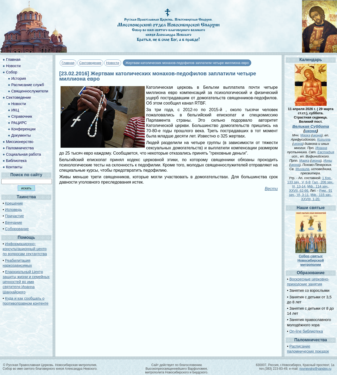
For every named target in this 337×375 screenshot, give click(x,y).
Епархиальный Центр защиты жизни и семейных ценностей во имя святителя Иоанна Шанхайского (26, 282)
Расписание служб (27, 85)
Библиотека (16, 161)
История (18, 78)
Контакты (14, 167)
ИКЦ (15, 110)
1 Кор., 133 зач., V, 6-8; (310, 180)
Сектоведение (90, 63)
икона (310, 131)
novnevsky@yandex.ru (315, 369)
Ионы (327, 160)
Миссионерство (19, 142)
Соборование (17, 229)
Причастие (14, 216)
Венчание (13, 222)
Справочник (21, 116)
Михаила (302, 169)
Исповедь (13, 210)
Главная (68, 63)
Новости (112, 63)
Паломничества (20, 148)
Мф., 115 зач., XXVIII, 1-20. (317, 197)
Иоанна (321, 148)
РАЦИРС (19, 123)
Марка (305, 135)
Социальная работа (23, 154)
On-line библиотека (306, 331)
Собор (11, 72)
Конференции (23, 129)
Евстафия (326, 152)
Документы (21, 135)
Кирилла (323, 139)
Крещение (14, 203)
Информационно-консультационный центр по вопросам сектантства (25, 249)
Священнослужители (29, 91)
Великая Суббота (310, 126)
